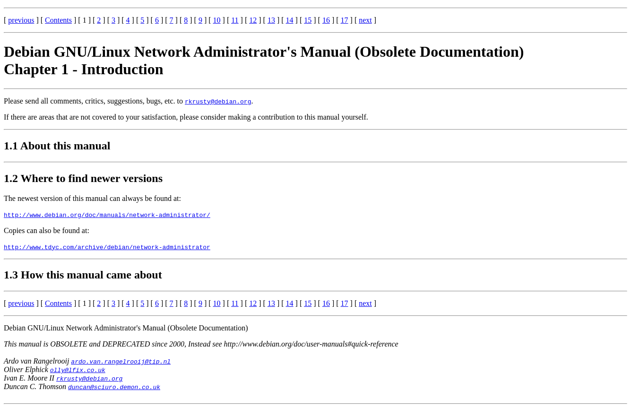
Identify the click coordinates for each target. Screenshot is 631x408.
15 (307, 20)
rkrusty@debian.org (218, 101)
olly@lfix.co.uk (77, 369)
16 (326, 20)
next (365, 20)
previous (21, 20)
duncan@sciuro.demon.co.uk (114, 386)
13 (271, 20)
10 (217, 20)
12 (253, 20)
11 (234, 20)
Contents (58, 20)
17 (344, 20)
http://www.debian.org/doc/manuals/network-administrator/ (107, 214)
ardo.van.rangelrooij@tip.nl (121, 361)
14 (290, 20)
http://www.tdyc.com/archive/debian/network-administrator (107, 247)
